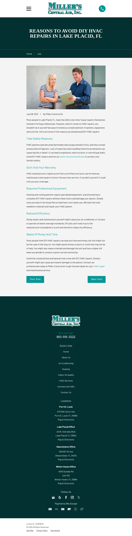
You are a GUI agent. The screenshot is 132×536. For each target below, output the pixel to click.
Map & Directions (66, 419)
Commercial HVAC (66, 386)
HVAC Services (66, 380)
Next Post (96, 279)
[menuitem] (29, 530)
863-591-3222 (66, 337)
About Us (66, 357)
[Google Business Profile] (53, 497)
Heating (66, 369)
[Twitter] (78, 497)
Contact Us (66, 392)
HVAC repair (99, 266)
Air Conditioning (66, 363)
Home (66, 351)
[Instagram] (72, 497)
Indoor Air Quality (66, 375)
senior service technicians (72, 156)
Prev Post (35, 279)
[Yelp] (59, 497)
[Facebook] (66, 497)
